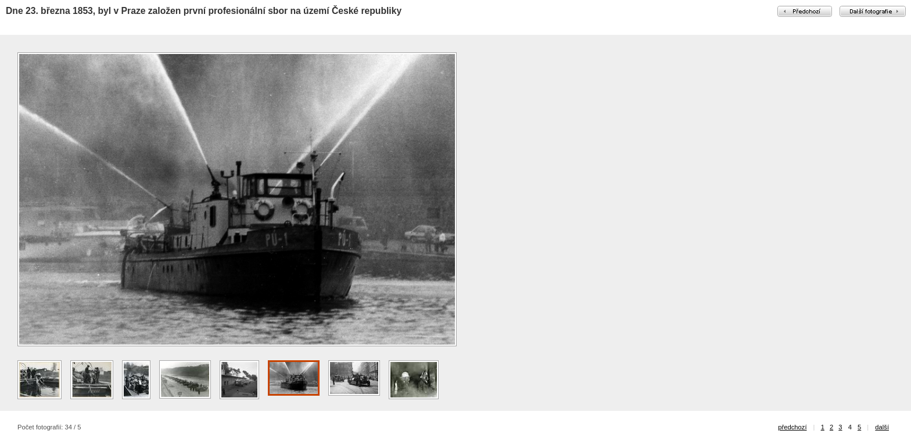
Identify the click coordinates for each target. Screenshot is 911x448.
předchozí (792, 427)
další (882, 427)
